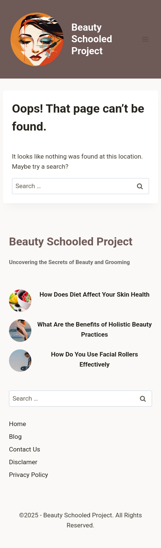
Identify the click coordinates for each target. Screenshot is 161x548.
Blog (15, 436)
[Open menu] (145, 39)
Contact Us (24, 449)
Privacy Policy (28, 474)
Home (17, 424)
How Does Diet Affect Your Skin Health (95, 294)
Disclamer (23, 462)
